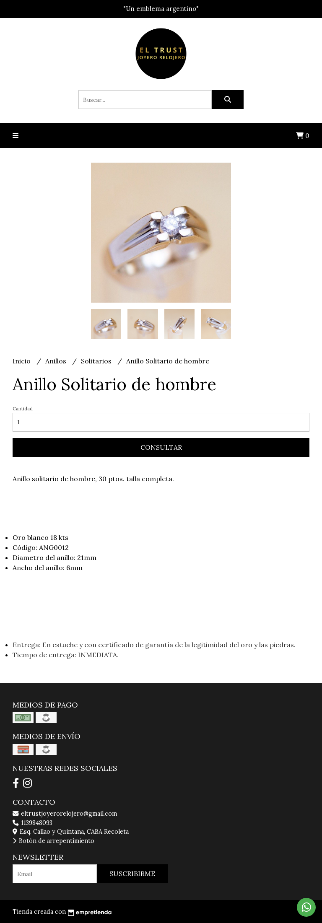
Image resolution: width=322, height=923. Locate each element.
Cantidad (23, 409)
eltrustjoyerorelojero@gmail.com (65, 813)
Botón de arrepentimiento (53, 841)
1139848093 (32, 823)
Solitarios (97, 361)
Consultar (161, 447)
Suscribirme (132, 873)
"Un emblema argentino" (161, 9)
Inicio (22, 361)
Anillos (56, 361)
